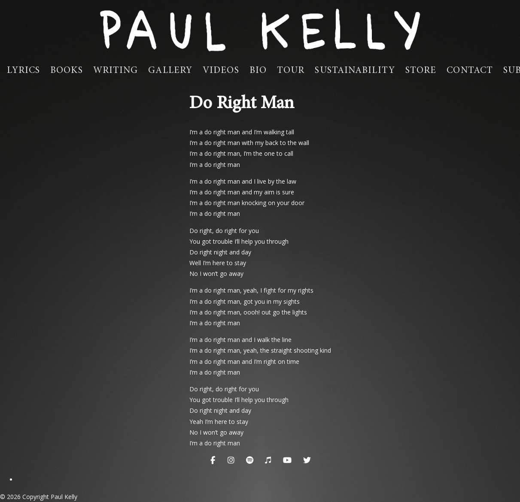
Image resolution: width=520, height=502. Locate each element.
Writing (115, 71)
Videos (221, 71)
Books (66, 71)
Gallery (170, 71)
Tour (290, 71)
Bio (258, 71)
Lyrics (23, 71)
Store (421, 71)
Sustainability (355, 71)
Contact (470, 71)
